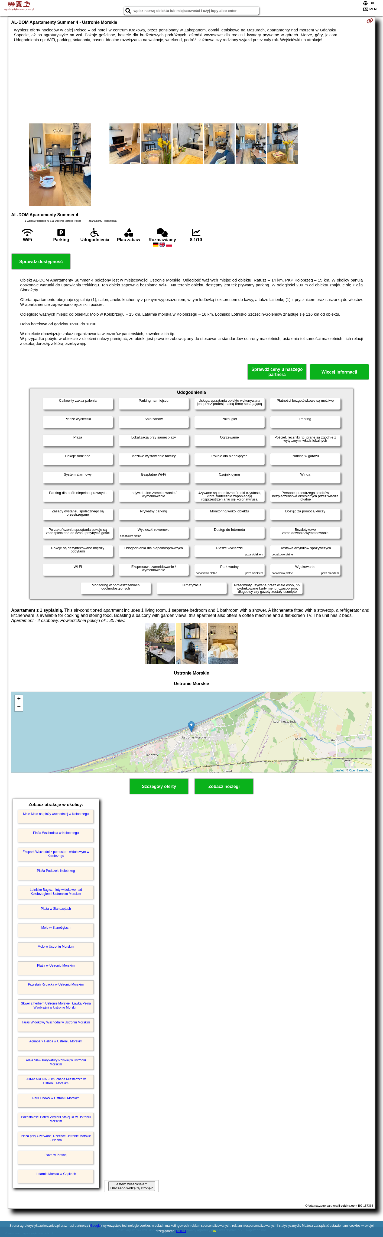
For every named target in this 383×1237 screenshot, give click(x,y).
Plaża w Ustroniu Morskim (56, 965)
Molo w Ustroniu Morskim (56, 946)
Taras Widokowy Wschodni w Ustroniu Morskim (56, 1022)
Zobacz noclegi (224, 786)
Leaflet (339, 770)
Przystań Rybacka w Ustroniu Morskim (56, 984)
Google (95, 1226)
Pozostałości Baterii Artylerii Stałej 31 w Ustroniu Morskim (56, 1119)
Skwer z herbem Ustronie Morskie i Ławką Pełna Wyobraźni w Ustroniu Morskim (56, 1005)
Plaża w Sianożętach (56, 909)
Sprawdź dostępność (41, 261)
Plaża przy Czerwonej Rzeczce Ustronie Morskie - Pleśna (56, 1138)
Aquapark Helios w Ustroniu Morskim (56, 1041)
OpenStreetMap (359, 770)
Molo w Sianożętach (55, 928)
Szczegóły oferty (159, 786)
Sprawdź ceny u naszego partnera (277, 372)
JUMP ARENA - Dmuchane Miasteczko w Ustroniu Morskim (56, 1081)
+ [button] (19, 699)
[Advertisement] (191, 83)
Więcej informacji (339, 372)
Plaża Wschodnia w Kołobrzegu (56, 833)
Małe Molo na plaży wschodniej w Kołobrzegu (56, 814)
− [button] (19, 707)
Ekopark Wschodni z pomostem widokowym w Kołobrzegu (55, 854)
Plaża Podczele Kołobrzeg (56, 871)
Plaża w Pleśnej (55, 1155)
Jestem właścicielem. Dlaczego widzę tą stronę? (132, 1186)
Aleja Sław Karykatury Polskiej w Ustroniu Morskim (56, 1062)
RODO (181, 1231)
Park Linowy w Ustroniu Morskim (55, 1098)
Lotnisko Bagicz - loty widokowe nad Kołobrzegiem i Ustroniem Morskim (56, 891)
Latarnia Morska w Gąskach (56, 1174)
